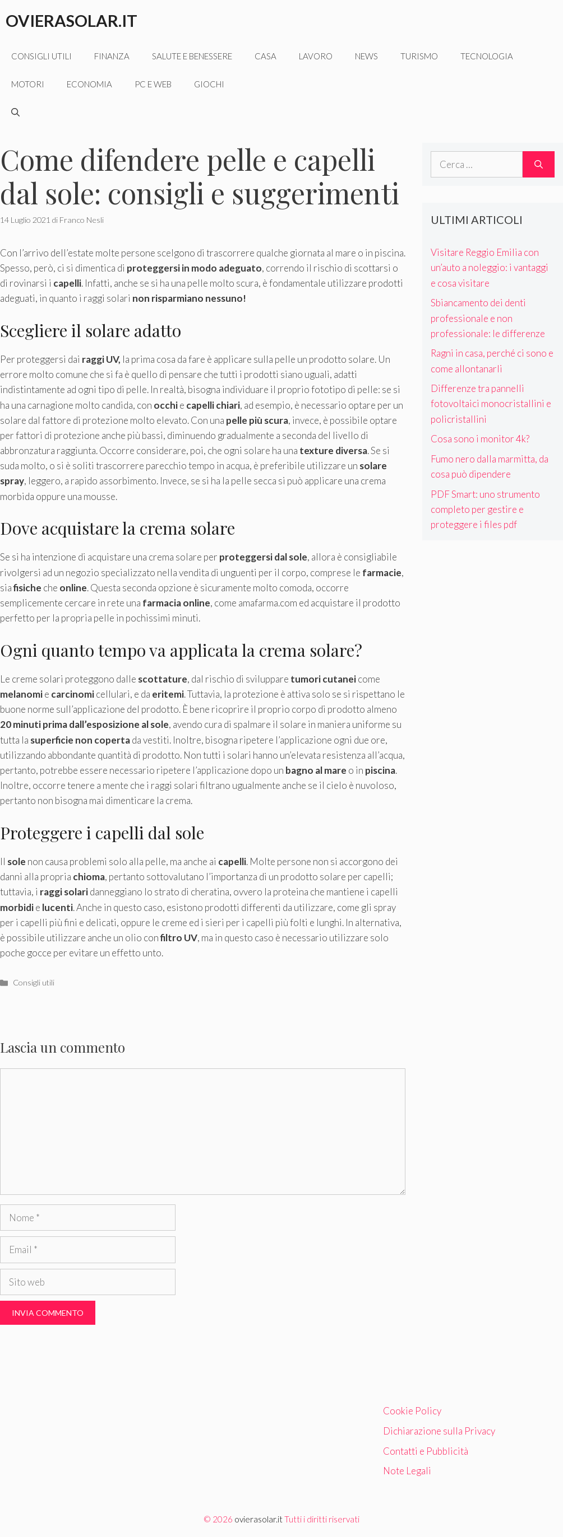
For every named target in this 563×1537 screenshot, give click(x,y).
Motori (27, 84)
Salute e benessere (192, 56)
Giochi (209, 84)
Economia (89, 84)
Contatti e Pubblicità (425, 1451)
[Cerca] (539, 164)
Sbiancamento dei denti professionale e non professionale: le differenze (488, 318)
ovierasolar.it (258, 1519)
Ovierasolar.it (71, 20)
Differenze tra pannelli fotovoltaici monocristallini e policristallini (491, 403)
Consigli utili (41, 56)
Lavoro (316, 56)
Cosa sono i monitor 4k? (480, 439)
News (366, 56)
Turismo (419, 56)
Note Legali (407, 1471)
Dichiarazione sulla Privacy (439, 1431)
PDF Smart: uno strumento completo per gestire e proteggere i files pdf (485, 509)
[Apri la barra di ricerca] (15, 112)
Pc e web (153, 84)
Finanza (112, 56)
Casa (265, 56)
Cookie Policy (412, 1411)
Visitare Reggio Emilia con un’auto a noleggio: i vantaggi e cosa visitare (489, 267)
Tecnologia (486, 56)
